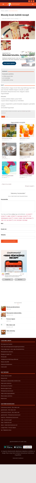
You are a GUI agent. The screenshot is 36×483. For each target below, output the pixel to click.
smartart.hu (6, 53)
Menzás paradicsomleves (13, 325)
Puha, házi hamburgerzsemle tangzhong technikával (12, 365)
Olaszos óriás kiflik (5, 380)
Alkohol (3, 18)
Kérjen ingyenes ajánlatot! (9, 63)
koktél (8, 18)
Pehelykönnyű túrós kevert (7, 409)
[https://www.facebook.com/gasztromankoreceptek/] (29, 1)
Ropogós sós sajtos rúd (6, 373)
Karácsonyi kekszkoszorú (6, 383)
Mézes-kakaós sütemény (6, 414)
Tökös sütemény (10, 349)
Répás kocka (4, 417)
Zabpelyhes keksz (7, 448)
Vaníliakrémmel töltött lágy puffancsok (9, 378)
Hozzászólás (4, 218)
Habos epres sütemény (6, 402)
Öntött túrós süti (7, 441)
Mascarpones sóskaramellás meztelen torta (10, 399)
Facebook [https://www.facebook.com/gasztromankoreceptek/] (23, 111)
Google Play (7, 298)
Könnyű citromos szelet (6, 394)
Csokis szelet (4, 385)
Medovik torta (4, 397)
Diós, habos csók (10, 343)
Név (2, 242)
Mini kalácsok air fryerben (6, 362)
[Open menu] (3, 4)
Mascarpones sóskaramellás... (14, 331)
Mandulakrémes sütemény (7, 370)
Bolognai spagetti (30, 204)
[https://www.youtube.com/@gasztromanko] (31, 1)
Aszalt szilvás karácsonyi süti (11, 443)
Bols (6, 18)
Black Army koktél (6, 202)
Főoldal (3, 10)
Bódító (6, 10)
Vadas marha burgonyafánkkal (7, 412)
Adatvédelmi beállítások (18, 476)
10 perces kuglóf (8, 438)
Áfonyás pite (4, 375)
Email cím (3, 247)
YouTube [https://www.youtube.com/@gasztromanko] (28, 111)
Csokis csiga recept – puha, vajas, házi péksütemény (12, 367)
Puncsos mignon (10, 337)
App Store (20, 298)
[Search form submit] (33, 1)
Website (3, 253)
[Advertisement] (18, 127)
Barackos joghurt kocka (6, 407)
